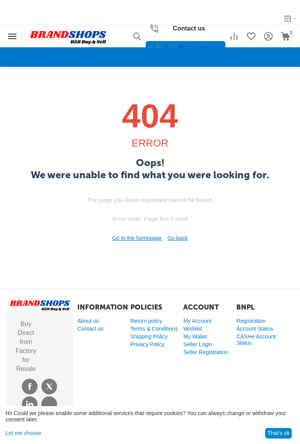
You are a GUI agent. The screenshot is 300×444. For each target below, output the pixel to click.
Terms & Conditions (154, 329)
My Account (197, 321)
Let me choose (23, 433)
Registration (251, 321)
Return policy (146, 321)
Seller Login (197, 344)
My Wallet (195, 336)
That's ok (278, 433)
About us (88, 321)
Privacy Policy (147, 344)
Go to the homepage (137, 238)
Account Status (254, 329)
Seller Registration (205, 352)
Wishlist (192, 329)
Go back (178, 238)
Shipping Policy (149, 336)
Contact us (90, 329)
